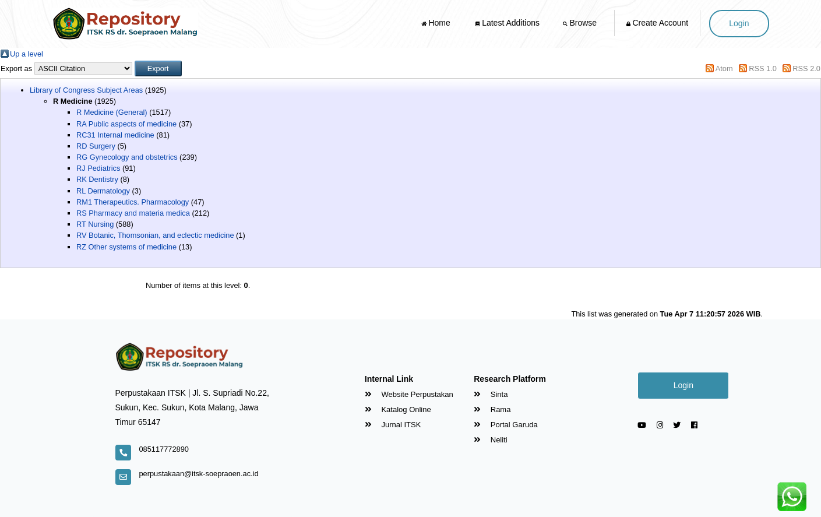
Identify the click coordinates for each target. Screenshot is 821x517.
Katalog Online (398, 409)
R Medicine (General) (111, 112)
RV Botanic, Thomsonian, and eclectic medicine (155, 235)
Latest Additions (507, 22)
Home (437, 22)
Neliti (491, 439)
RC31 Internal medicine (115, 135)
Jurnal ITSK (393, 424)
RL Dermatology (103, 191)
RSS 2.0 (806, 68)
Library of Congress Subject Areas (86, 90)
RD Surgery (95, 146)
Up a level (26, 54)
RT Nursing (95, 224)
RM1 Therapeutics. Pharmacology (132, 202)
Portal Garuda (506, 424)
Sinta (491, 394)
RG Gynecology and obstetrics (127, 157)
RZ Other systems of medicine (126, 246)
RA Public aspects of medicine (126, 123)
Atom (724, 68)
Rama (492, 409)
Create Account (657, 22)
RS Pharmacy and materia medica (133, 213)
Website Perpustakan (409, 394)
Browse (581, 22)
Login (739, 23)
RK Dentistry (97, 179)
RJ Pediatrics (98, 168)
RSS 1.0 (763, 68)
